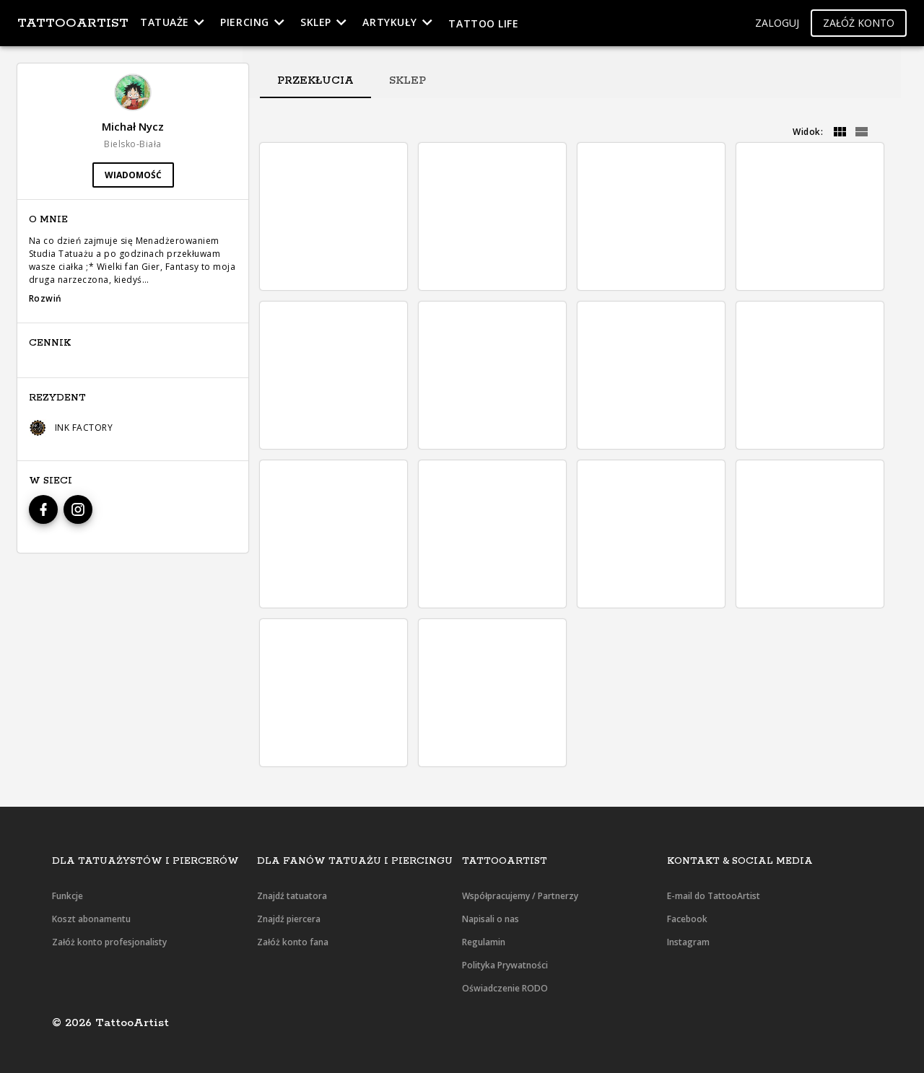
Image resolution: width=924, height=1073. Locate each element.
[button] (777, 23)
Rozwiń (45, 298)
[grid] (839, 132)
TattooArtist (72, 23)
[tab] (315, 80)
